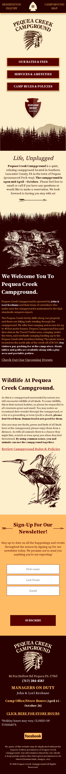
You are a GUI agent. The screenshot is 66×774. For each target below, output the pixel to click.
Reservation (11, 6)
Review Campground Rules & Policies (31, 449)
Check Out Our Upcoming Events (27, 360)
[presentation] (33, 604)
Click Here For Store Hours (33, 714)
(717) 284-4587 (33, 681)
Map (54, 6)
